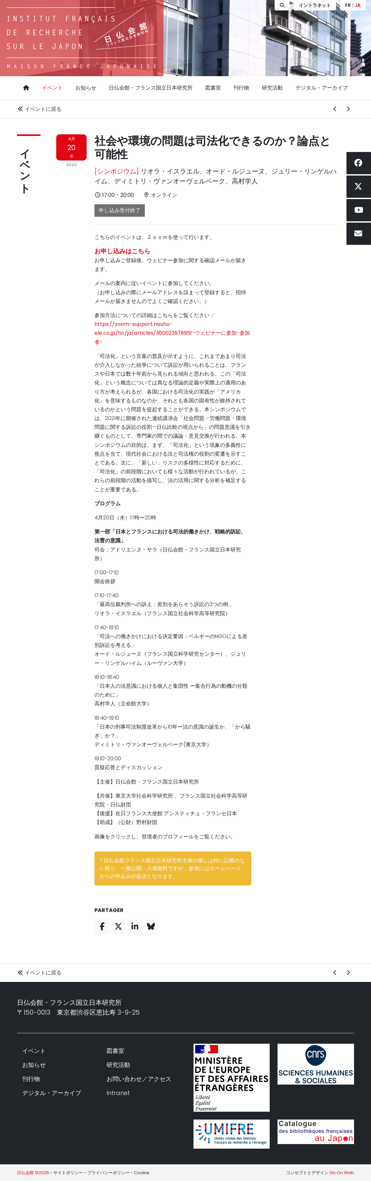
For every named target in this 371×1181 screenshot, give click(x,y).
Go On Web (341, 1173)
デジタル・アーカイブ (321, 88)
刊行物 (241, 88)
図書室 (213, 88)
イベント (52, 88)
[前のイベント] (335, 109)
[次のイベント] (348, 109)
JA (358, 5)
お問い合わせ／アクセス (139, 1079)
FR (348, 5)
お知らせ (86, 88)
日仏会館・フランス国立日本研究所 (151, 88)
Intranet (118, 1093)
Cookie (141, 1173)
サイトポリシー (68, 1173)
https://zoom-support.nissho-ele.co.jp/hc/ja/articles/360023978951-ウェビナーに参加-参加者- (172, 333)
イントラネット (315, 5)
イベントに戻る (39, 109)
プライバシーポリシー (108, 1173)
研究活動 (272, 88)
